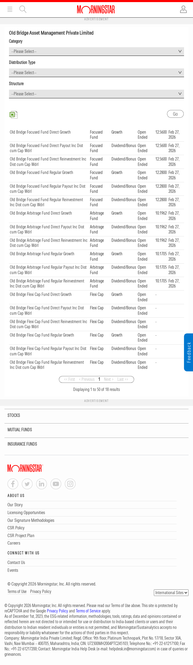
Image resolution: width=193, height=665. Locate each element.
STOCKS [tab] (10, 415)
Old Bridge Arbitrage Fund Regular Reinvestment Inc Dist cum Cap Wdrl (47, 283)
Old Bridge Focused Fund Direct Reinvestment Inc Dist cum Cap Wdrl (48, 161)
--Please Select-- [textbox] (23, 51)
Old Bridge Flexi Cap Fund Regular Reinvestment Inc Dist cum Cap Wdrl (47, 365)
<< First (69, 379)
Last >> (122, 379)
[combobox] (96, 51)
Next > (109, 379)
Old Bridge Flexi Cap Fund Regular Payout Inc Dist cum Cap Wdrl (48, 351)
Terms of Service (88, 611)
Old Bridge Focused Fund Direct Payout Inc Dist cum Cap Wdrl (46, 148)
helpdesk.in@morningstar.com (132, 649)
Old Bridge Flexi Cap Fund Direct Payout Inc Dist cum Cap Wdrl (47, 310)
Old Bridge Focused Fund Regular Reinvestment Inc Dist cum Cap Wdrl (46, 202)
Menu (9, 9)
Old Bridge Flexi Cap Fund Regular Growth (42, 335)
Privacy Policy (40, 591)
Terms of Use (17, 591)
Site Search (23, 9)
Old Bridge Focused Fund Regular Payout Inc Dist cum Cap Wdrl (47, 189)
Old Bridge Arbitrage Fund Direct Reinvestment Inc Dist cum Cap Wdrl (49, 243)
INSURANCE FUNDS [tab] (18, 444)
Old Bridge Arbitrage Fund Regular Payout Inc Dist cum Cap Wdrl (48, 270)
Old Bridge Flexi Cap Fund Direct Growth (41, 294)
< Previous (86, 379)
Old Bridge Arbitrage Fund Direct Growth (41, 213)
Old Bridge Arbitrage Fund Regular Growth (42, 253)
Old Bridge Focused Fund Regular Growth (41, 172)
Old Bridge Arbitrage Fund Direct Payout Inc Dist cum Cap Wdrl (47, 229)
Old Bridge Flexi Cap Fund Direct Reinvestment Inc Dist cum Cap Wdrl (48, 324)
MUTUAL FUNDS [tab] (16, 430)
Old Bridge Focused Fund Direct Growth (40, 132)
